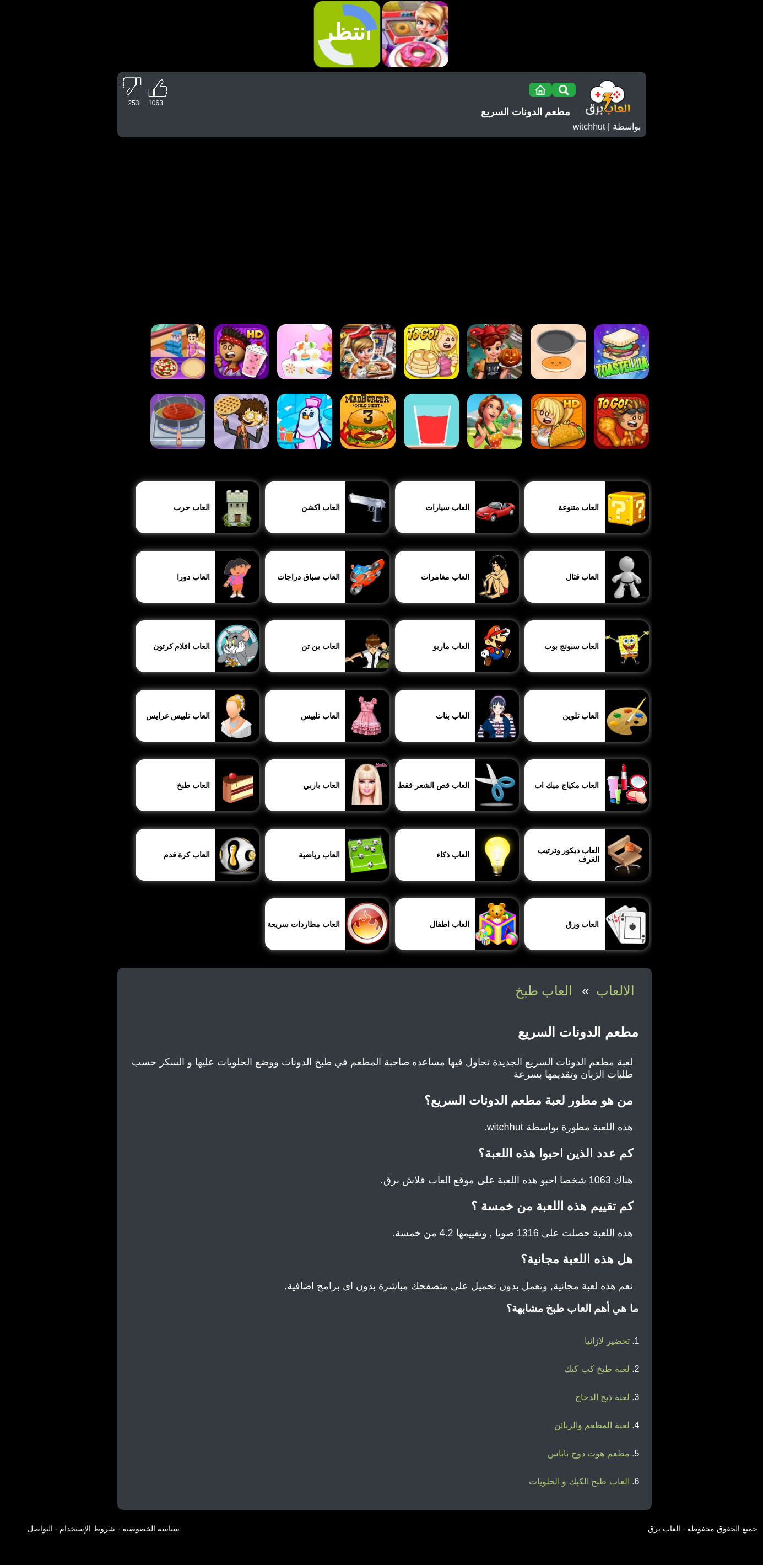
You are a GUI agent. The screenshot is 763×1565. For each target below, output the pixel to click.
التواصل (40, 1528)
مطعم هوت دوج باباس (588, 1453)
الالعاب (615, 990)
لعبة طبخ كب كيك (596, 1369)
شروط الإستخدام (87, 1528)
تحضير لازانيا (607, 1341)
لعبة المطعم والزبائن (592, 1425)
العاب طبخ (544, 990)
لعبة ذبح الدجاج (602, 1397)
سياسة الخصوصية (151, 1528)
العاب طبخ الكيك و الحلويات (579, 1481)
